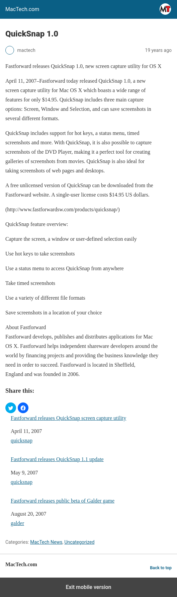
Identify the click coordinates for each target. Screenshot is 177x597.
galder (17, 523)
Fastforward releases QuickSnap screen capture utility (68, 418)
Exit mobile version (88, 587)
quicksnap (21, 440)
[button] (10, 407)
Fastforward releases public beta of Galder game (62, 501)
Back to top (161, 567)
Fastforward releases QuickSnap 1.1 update (57, 459)
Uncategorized (79, 542)
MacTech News (46, 542)
